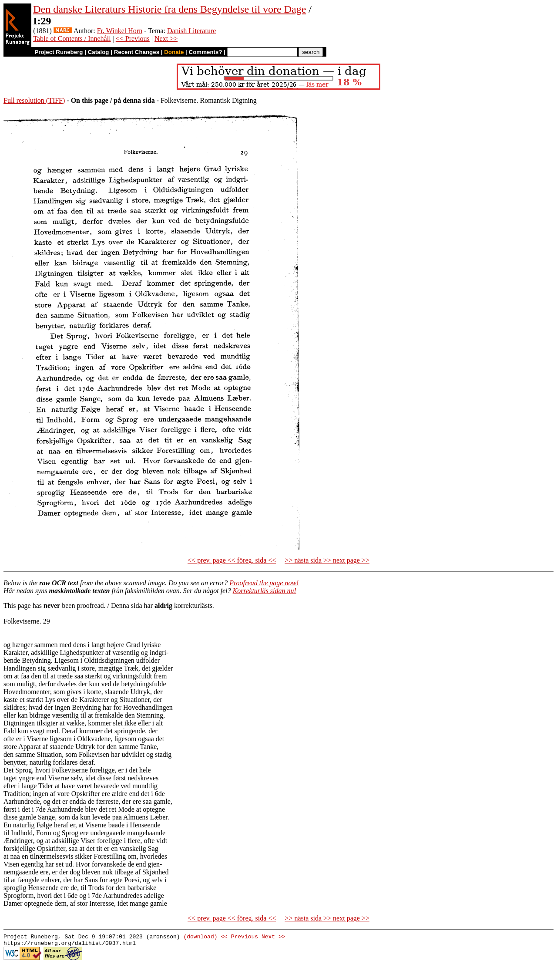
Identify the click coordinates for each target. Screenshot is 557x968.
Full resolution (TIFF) (34, 100)
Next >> (166, 38)
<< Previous (133, 38)
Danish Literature (191, 30)
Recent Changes (136, 52)
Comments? (205, 52)
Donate (174, 52)
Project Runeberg (58, 52)
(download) (200, 937)
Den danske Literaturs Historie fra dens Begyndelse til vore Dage (169, 9)
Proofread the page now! (264, 583)
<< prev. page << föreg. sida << (232, 560)
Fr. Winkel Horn (119, 30)
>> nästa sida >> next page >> (327, 560)
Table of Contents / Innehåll (72, 38)
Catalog (98, 52)
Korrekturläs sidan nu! (264, 590)
